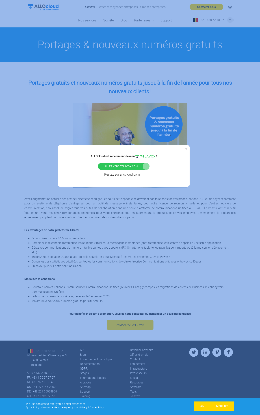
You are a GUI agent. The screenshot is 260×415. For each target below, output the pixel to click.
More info (222, 405)
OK (202, 405)
